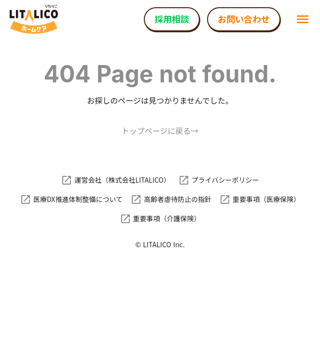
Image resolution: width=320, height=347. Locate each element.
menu (302, 19)
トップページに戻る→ (160, 130)
